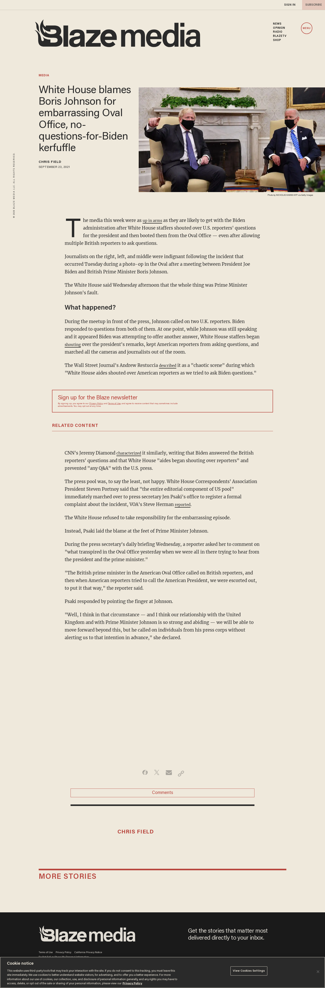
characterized (130, 453)
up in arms (154, 220)
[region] (162, 972)
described (169, 365)
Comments (162, 795)
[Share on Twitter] (155, 773)
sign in (289, 4)
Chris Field (54, 163)
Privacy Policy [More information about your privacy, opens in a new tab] (132, 983)
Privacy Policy (96, 404)
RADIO (277, 32)
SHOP (277, 40)
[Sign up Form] (236, 401)
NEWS (277, 24)
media (44, 75)
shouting (74, 344)
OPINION (279, 28)
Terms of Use (114, 404)
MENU (306, 28)
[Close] (318, 971)
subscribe (312, 4)
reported (184, 504)
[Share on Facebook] (141, 773)
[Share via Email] (169, 773)
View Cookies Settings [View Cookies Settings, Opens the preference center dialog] (249, 972)
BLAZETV (279, 36)
